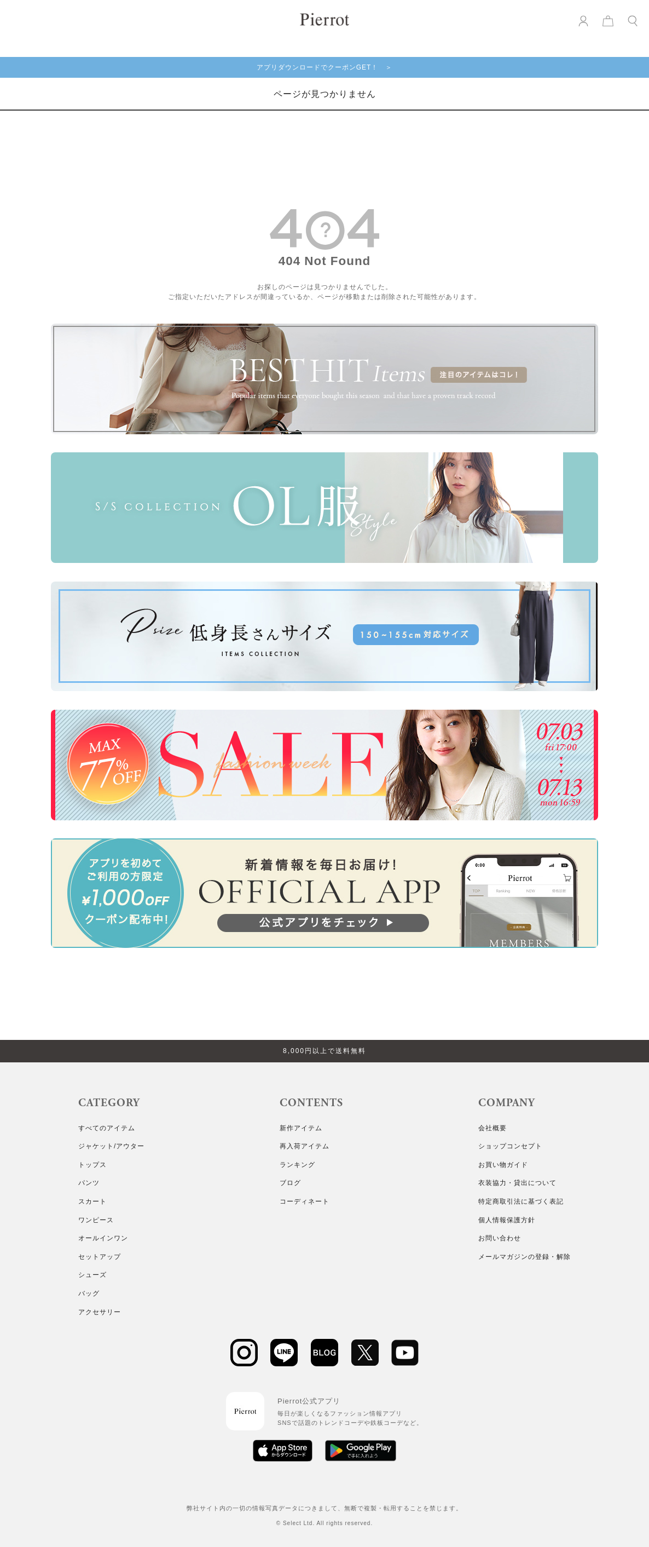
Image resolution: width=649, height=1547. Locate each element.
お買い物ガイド (503, 1165)
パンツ (89, 1183)
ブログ (290, 1183)
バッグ (89, 1293)
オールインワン (103, 1238)
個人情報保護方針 (506, 1220)
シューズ (92, 1275)
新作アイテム (301, 1128)
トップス (92, 1165)
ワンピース (96, 1220)
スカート (92, 1201)
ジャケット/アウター (111, 1146)
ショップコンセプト (510, 1146)
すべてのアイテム (106, 1128)
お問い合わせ (499, 1238)
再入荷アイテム (304, 1146)
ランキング (297, 1165)
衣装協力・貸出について (517, 1183)
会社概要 (492, 1128)
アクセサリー (99, 1312)
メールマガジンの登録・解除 (524, 1257)
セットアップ (99, 1257)
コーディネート (304, 1201)
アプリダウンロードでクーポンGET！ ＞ (325, 67)
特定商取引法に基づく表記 (521, 1201)
